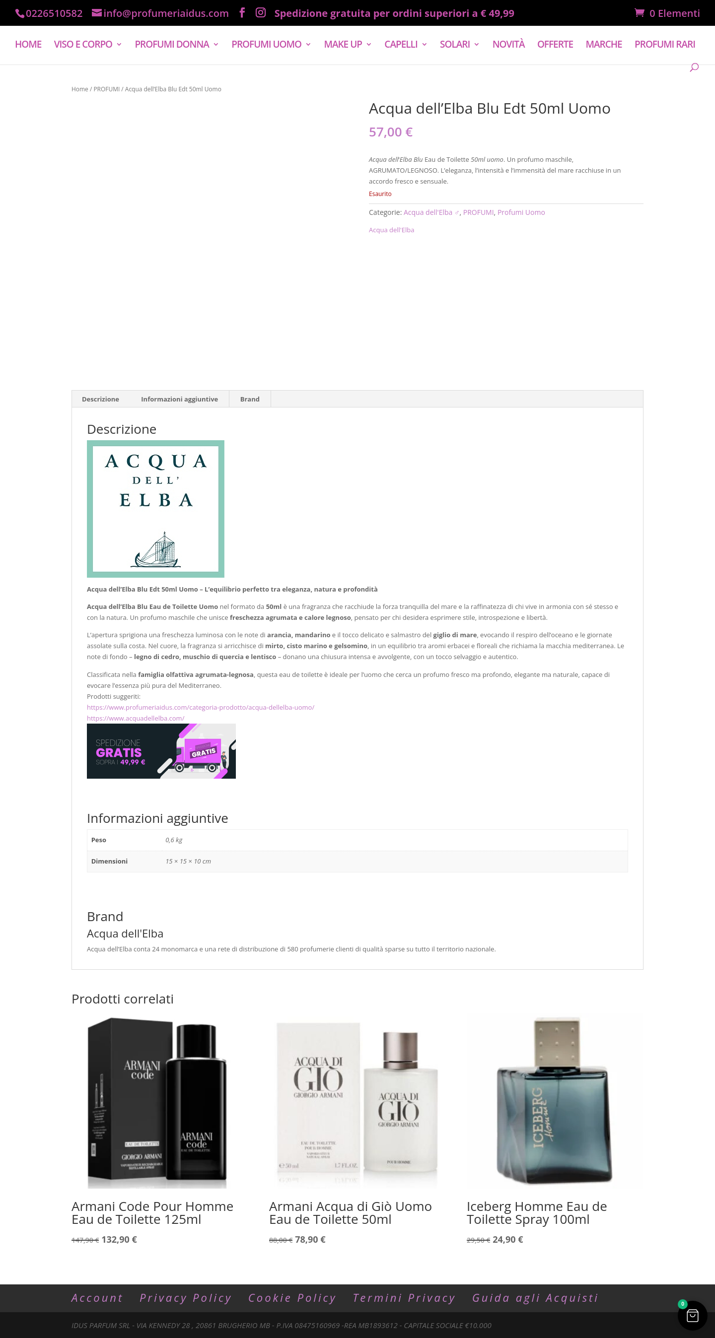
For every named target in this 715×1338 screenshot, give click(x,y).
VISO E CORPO (83, 35)
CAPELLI (400, 35)
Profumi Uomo (521, 212)
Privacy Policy (186, 1297)
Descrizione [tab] (100, 399)
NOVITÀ (509, 35)
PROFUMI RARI (665, 35)
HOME (28, 35)
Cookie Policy (292, 1297)
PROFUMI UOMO (266, 35)
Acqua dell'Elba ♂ (432, 212)
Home (80, 89)
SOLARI (455, 35)
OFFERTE (555, 35)
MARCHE (604, 35)
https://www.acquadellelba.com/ (135, 718)
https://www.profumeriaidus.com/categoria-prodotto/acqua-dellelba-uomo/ (200, 707)
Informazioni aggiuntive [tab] (179, 399)
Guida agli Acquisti (535, 1297)
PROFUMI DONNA (172, 35)
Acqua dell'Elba (391, 229)
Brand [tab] (250, 399)
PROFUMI (106, 89)
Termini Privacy (404, 1297)
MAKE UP (343, 35)
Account (98, 1297)
